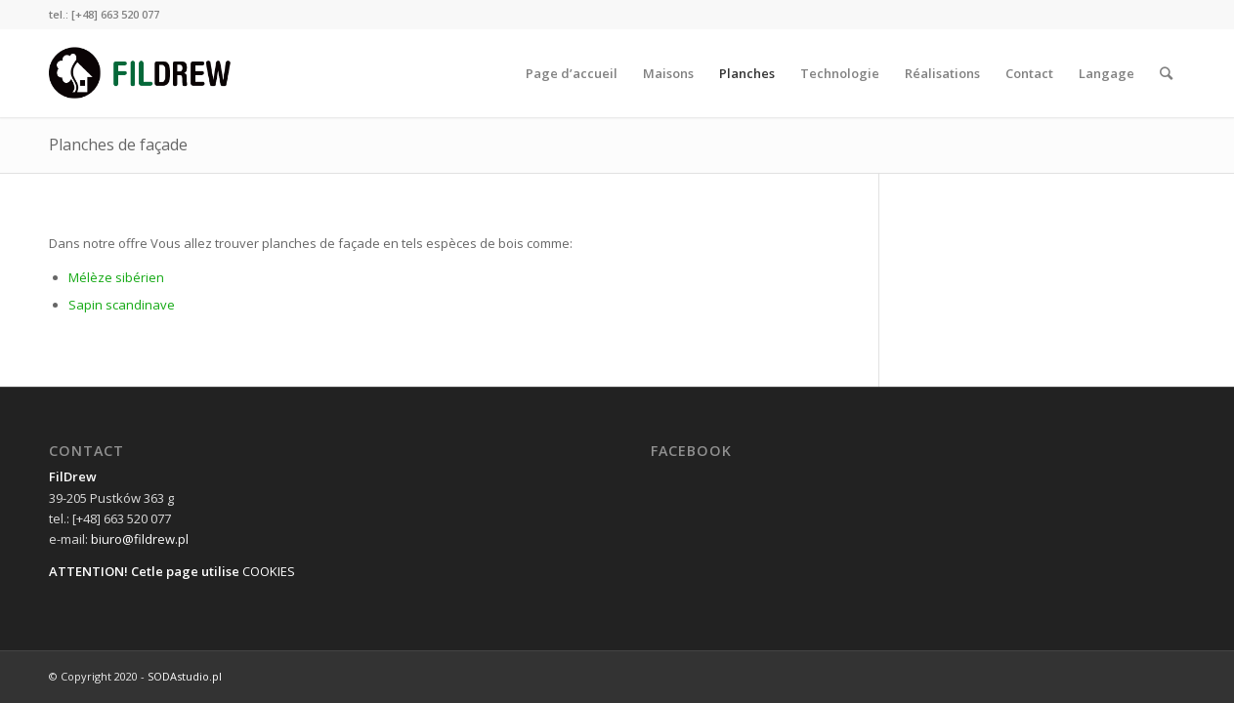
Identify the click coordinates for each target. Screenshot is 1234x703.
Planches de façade (118, 144)
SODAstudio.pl (185, 676)
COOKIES (268, 571)
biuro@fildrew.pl (140, 539)
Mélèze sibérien (116, 277)
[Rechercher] (1166, 73)
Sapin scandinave (121, 304)
